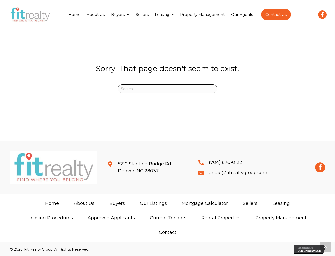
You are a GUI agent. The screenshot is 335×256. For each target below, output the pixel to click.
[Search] (167, 88)
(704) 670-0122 (225, 162)
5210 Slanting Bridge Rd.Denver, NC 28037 (145, 167)
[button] (276, 14)
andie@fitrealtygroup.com (238, 172)
